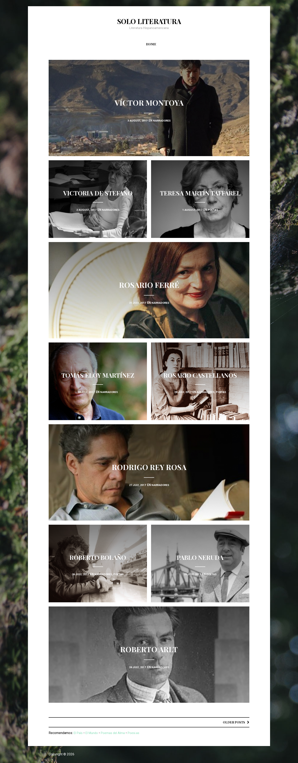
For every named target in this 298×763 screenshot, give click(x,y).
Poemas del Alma (116, 733)
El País (79, 733)
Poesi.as (138, 733)
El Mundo (93, 733)
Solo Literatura (149, 21)
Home (151, 44)
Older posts (233, 722)
